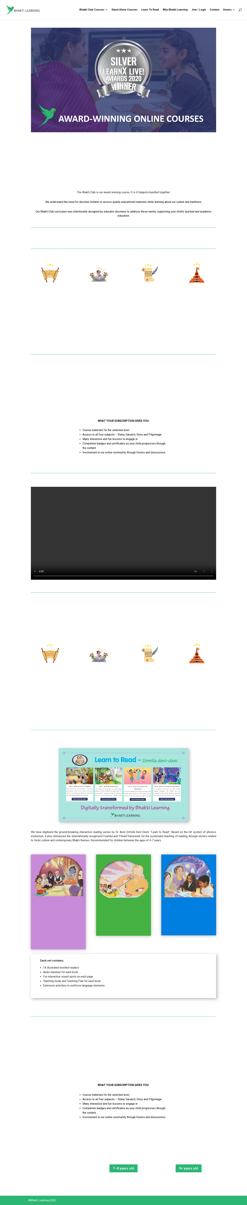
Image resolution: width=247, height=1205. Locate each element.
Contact (214, 10)
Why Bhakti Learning (175, 10)
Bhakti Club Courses (91, 10)
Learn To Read (150, 10)
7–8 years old (123, 1168)
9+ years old (188, 1168)
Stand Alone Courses (124, 10)
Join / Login (198, 10)
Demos (227, 10)
